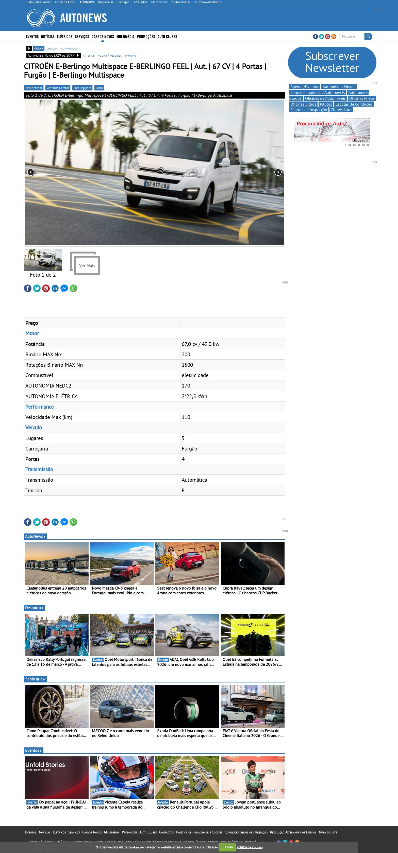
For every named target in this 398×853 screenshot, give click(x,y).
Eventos (32, 36)
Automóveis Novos (339, 86)
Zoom (99, 88)
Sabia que (35, 678)
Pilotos (326, 104)
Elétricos (64, 36)
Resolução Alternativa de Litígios (293, 832)
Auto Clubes (167, 36)
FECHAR (227, 847)
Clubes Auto (341, 109)
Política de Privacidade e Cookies (199, 832)
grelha (38, 48)
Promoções (146, 36)
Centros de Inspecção (308, 109)
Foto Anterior (33, 88)
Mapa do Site (328, 832)
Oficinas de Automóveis (325, 98)
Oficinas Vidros (303, 104)
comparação (69, 48)
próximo (130, 55)
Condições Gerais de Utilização (246, 832)
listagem (52, 48)
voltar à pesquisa (110, 55)
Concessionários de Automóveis (317, 92)
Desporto (34, 607)
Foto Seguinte (82, 88)
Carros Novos (103, 36)
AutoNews (35, 536)
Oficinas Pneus (362, 98)
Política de (249, 847)
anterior (89, 55)
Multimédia (125, 36)
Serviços (82, 36)
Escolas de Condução (354, 104)
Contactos (166, 832)
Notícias (47, 36)
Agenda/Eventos (304, 86)
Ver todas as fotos (58, 88)
